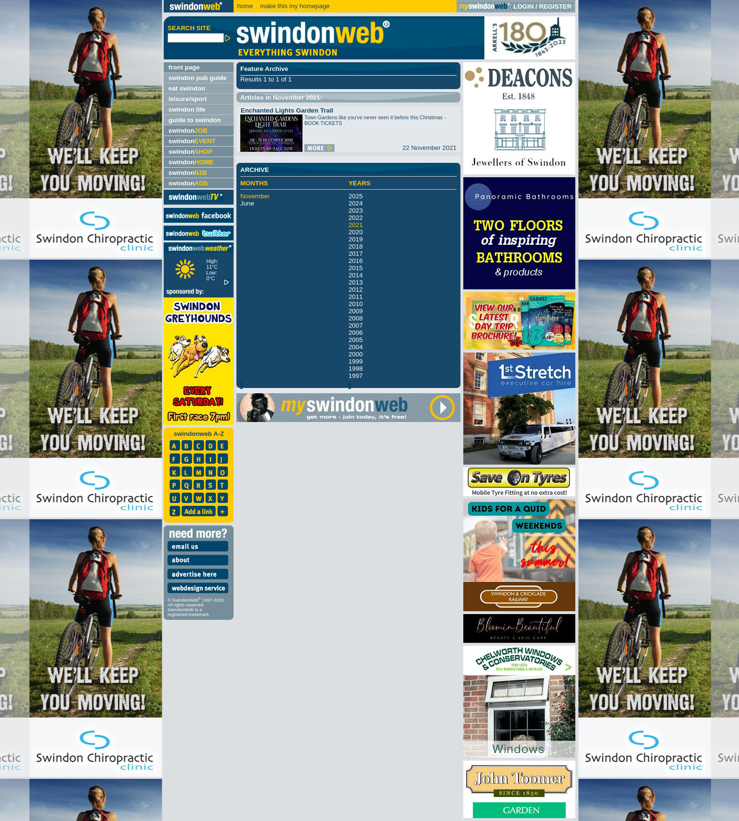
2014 (355, 275)
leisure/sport (187, 99)
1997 (355, 375)
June (247, 203)
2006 (355, 332)
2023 (355, 210)
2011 (355, 296)
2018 (355, 246)
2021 (355, 224)
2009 (355, 311)
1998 (355, 368)
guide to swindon (194, 120)
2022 (355, 217)
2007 (355, 325)
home (245, 6)
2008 (355, 318)
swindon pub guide (197, 77)
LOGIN (524, 6)
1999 (355, 361)
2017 (355, 253)
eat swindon (186, 88)
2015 (355, 268)
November (254, 196)
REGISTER (555, 6)
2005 (355, 339)
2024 (355, 203)
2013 (355, 282)
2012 (355, 289)
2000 (355, 354)
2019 (355, 239)
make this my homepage (294, 6)
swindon (187, 130)
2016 (355, 260)
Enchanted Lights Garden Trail (287, 110)
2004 (355, 347)
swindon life (186, 109)
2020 (355, 232)
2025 (355, 196)
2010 (355, 304)
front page (184, 67)
